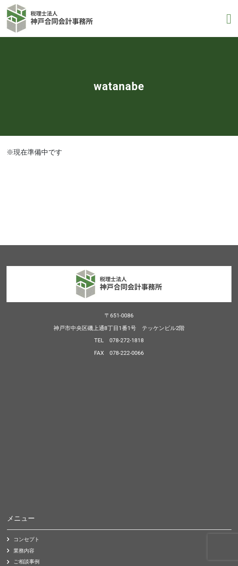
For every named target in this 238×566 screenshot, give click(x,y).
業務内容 (23, 551)
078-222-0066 (127, 353)
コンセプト (26, 539)
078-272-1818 (126, 340)
